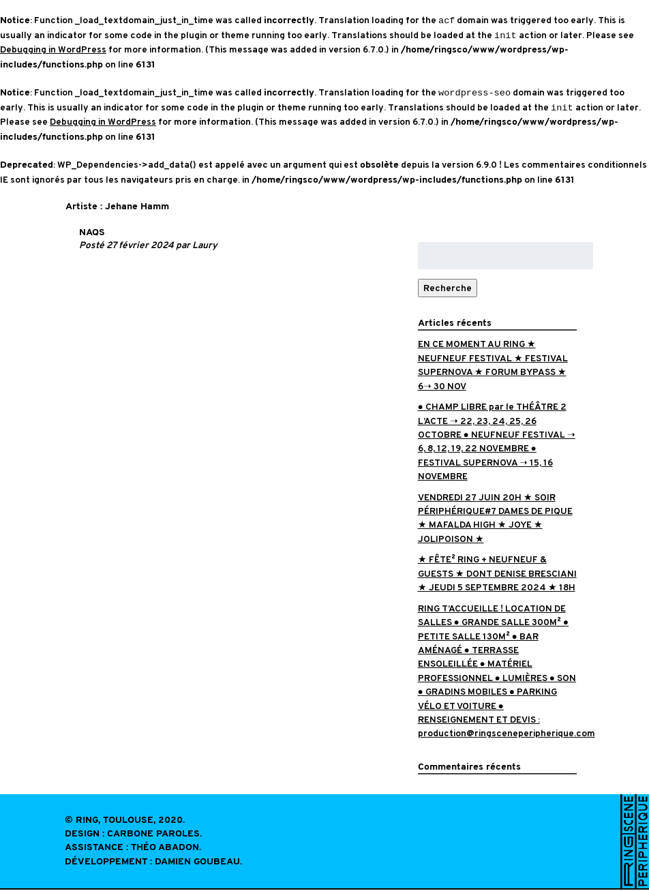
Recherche (447, 289)
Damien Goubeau (197, 863)
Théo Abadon (165, 849)
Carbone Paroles (153, 835)
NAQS (92, 234)
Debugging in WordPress (53, 50)
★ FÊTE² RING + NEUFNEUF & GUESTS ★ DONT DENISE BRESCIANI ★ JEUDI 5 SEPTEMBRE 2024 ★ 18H (497, 574)
